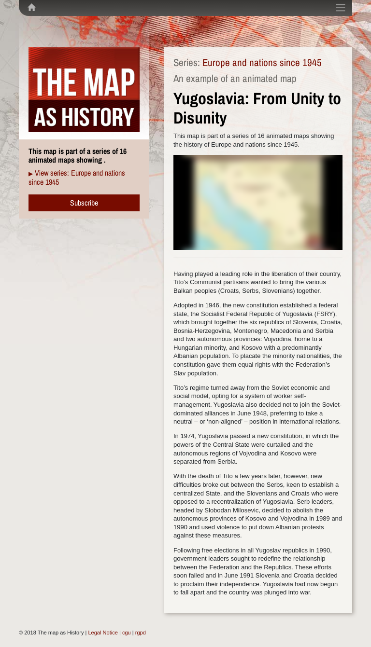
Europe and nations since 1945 (262, 62)
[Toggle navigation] (340, 7)
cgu (126, 632)
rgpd (140, 632)
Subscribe (84, 202)
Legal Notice (102, 632)
